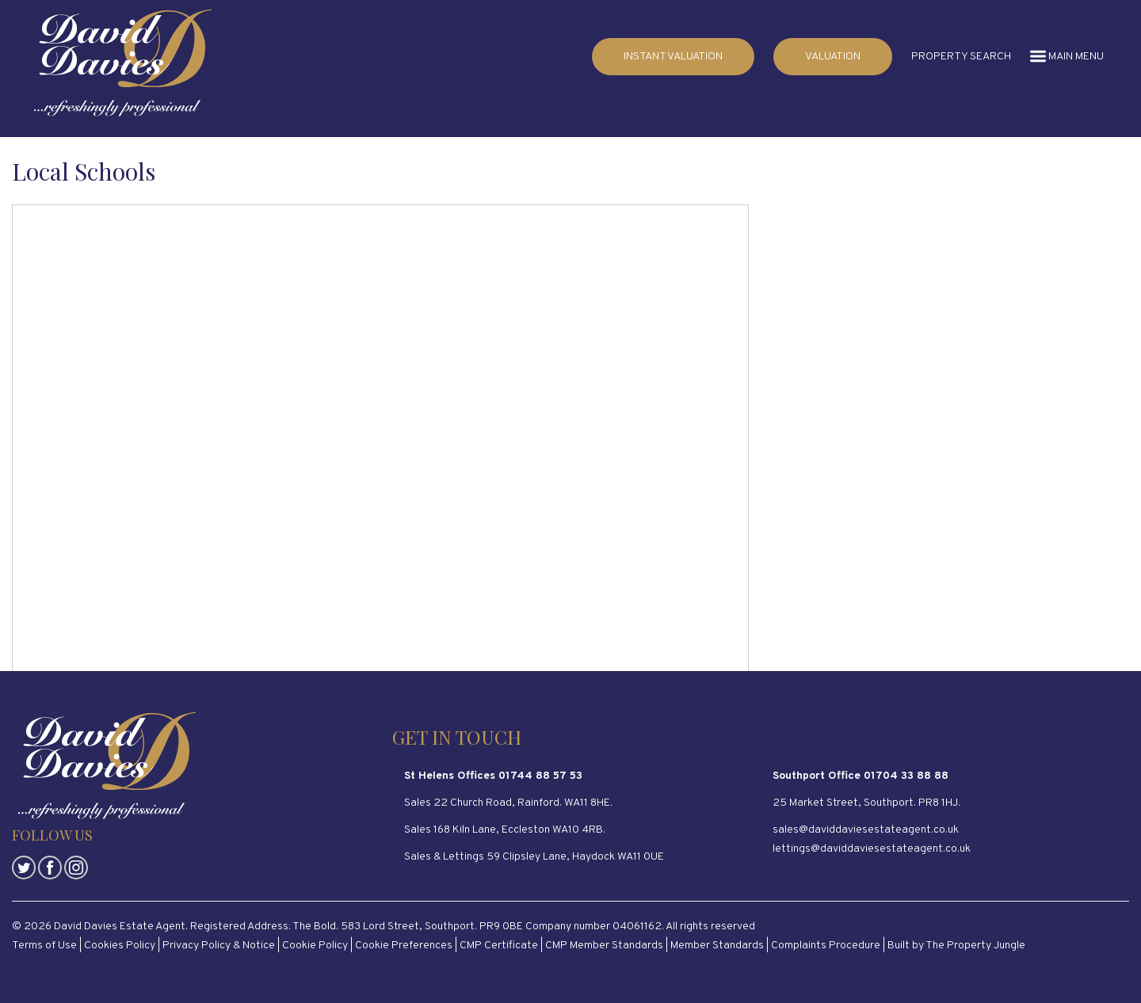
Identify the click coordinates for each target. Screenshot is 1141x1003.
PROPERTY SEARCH (961, 56)
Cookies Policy (119, 945)
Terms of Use (44, 945)
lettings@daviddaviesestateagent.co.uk (872, 849)
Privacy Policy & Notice (218, 945)
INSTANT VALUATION (673, 56)
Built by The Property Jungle (956, 945)
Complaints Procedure (825, 945)
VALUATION (833, 56)
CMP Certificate (499, 945)
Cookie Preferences (403, 945)
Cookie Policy (315, 945)
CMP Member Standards (604, 945)
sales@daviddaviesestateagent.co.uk (866, 830)
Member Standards (717, 945)
